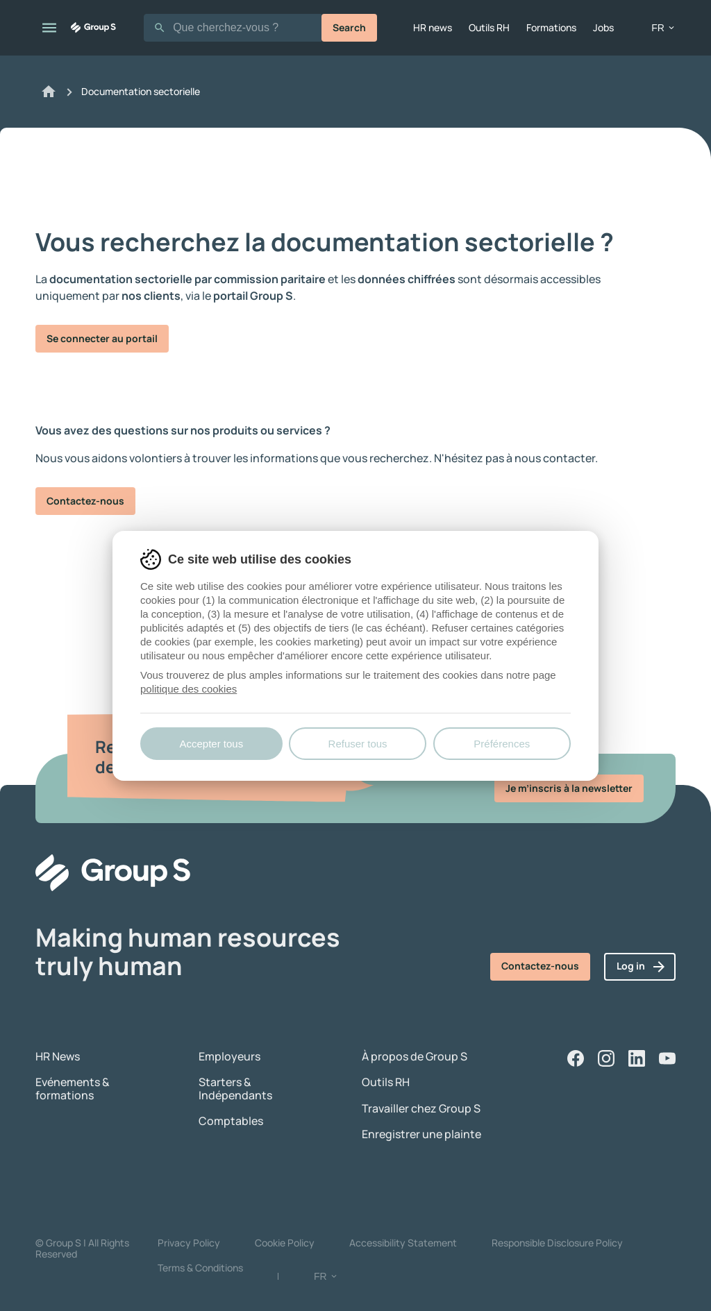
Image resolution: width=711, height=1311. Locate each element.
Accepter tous (211, 744)
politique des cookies (188, 689)
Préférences (502, 744)
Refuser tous (357, 744)
